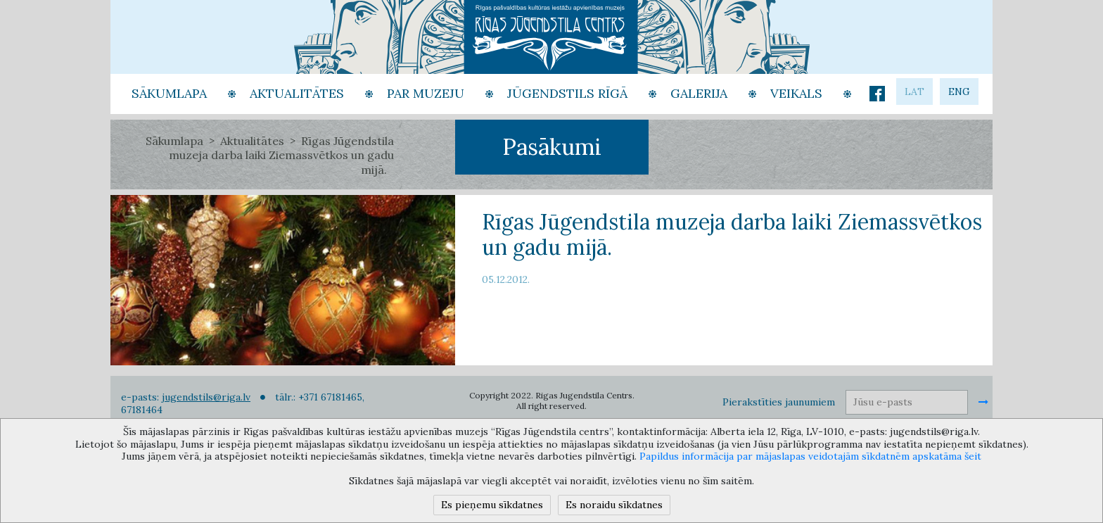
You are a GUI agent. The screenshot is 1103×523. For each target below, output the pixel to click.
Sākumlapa (174, 141)
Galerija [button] (698, 93)
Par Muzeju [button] (425, 93)
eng (959, 91)
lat (914, 91)
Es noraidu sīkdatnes (614, 504)
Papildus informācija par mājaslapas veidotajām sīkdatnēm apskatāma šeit (810, 456)
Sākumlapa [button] (169, 93)
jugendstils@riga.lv (206, 397)
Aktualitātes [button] (297, 93)
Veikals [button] (796, 93)
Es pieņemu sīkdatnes (492, 504)
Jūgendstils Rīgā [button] (567, 93)
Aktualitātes (252, 141)
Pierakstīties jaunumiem (778, 402)
